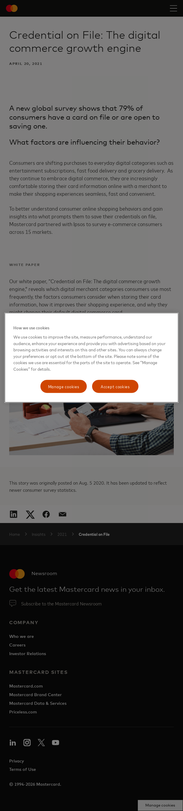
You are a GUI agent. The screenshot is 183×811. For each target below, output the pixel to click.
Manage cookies (63, 386)
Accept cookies (115, 386)
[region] (91, 358)
